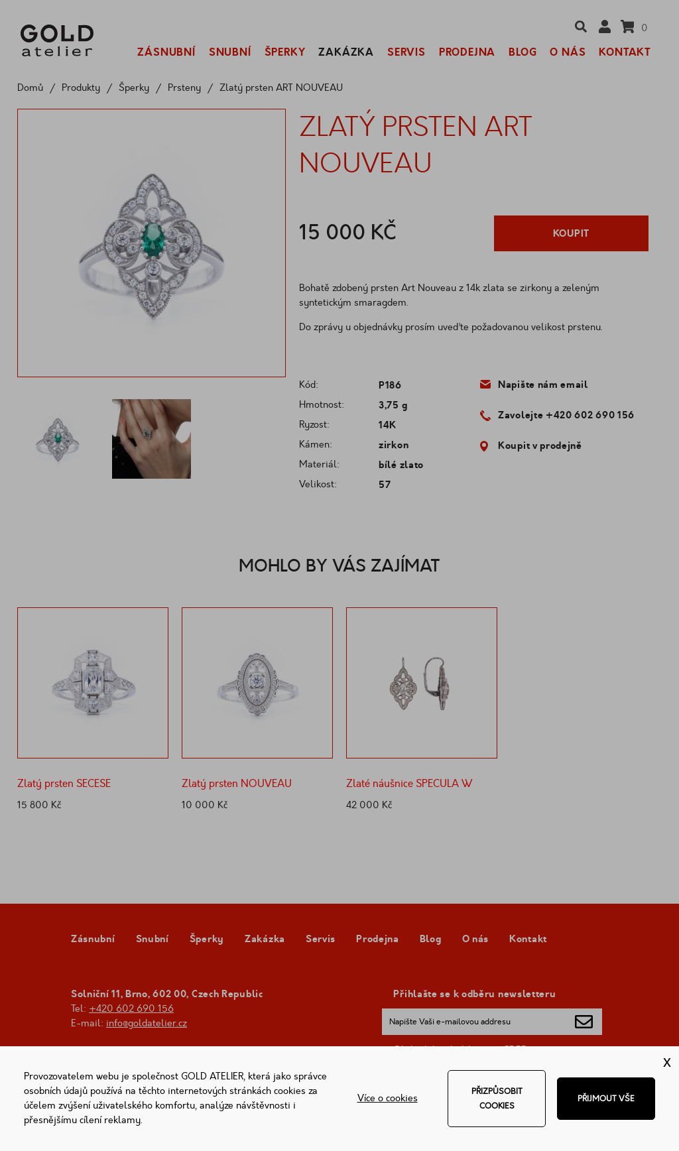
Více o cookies (387, 1098)
